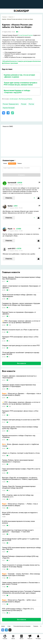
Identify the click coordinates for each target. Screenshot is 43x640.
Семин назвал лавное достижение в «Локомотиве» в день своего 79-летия (20, 583)
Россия (23, 104)
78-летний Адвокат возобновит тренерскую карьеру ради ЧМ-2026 (20, 353)
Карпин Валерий (8, 108)
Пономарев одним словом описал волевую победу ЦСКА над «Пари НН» (20, 427)
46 (9, 613)
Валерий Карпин (28, 35)
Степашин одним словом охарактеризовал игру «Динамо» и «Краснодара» (19, 385)
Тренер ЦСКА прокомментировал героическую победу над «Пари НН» (21, 548)
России (20, 35)
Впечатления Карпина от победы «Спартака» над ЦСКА (17, 91)
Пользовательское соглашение (21, 626)
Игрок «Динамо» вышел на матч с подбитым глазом (20, 445)
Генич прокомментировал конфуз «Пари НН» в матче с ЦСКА (21, 469)
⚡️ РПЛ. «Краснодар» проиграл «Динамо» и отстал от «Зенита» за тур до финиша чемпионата (21, 321)
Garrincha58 (12, 183)
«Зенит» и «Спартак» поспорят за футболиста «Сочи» (21, 453)
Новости (11, 17)
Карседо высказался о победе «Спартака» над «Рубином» (18, 436)
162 (10, 406)
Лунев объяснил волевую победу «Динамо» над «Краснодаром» (19, 295)
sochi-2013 (11, 248)
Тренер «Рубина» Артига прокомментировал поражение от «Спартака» (18, 461)
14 (9, 578)
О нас (9, 626)
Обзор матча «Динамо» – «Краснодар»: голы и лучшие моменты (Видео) (21, 394)
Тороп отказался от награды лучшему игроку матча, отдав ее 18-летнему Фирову (21, 566)
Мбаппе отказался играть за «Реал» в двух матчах (20, 330)
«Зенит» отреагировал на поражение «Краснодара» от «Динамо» (21, 286)
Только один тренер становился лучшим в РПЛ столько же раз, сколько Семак (20, 84)
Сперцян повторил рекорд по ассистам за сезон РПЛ (21, 345)
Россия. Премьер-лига (10, 104)
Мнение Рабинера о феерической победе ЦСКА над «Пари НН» (20, 557)
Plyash (10, 229)
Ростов (31, 104)
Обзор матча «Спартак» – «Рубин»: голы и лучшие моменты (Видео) (20, 504)
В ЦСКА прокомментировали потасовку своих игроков (18, 522)
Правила (35, 626)
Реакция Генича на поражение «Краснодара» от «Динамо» (19, 313)
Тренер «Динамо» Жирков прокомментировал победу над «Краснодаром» (21, 278)
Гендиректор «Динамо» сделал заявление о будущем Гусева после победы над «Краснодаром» (21, 304)
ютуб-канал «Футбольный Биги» (21, 99)
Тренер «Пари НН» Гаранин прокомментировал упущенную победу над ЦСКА (19, 487)
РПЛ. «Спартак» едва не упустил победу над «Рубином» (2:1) (17, 496)
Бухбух (10, 206)
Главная (4, 17)
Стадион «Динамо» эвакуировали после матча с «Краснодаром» (19, 376)
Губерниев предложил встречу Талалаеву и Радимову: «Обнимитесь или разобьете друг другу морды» (21, 592)
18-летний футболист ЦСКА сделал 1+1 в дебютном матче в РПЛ (20, 539)
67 (9, 499)
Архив (3, 626)
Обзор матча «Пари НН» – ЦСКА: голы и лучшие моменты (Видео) (19, 601)
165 (10, 325)
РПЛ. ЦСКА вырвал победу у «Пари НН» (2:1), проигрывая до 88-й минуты (18, 609)
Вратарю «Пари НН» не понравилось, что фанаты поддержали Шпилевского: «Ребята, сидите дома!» (20, 478)
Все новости (21, 363)
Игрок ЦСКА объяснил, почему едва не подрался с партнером (20, 513)
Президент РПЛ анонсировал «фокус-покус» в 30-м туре (20, 337)
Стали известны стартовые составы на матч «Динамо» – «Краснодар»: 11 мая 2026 (18, 531)
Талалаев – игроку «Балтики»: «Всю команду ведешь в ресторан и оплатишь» (21, 574)
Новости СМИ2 (8, 126)
